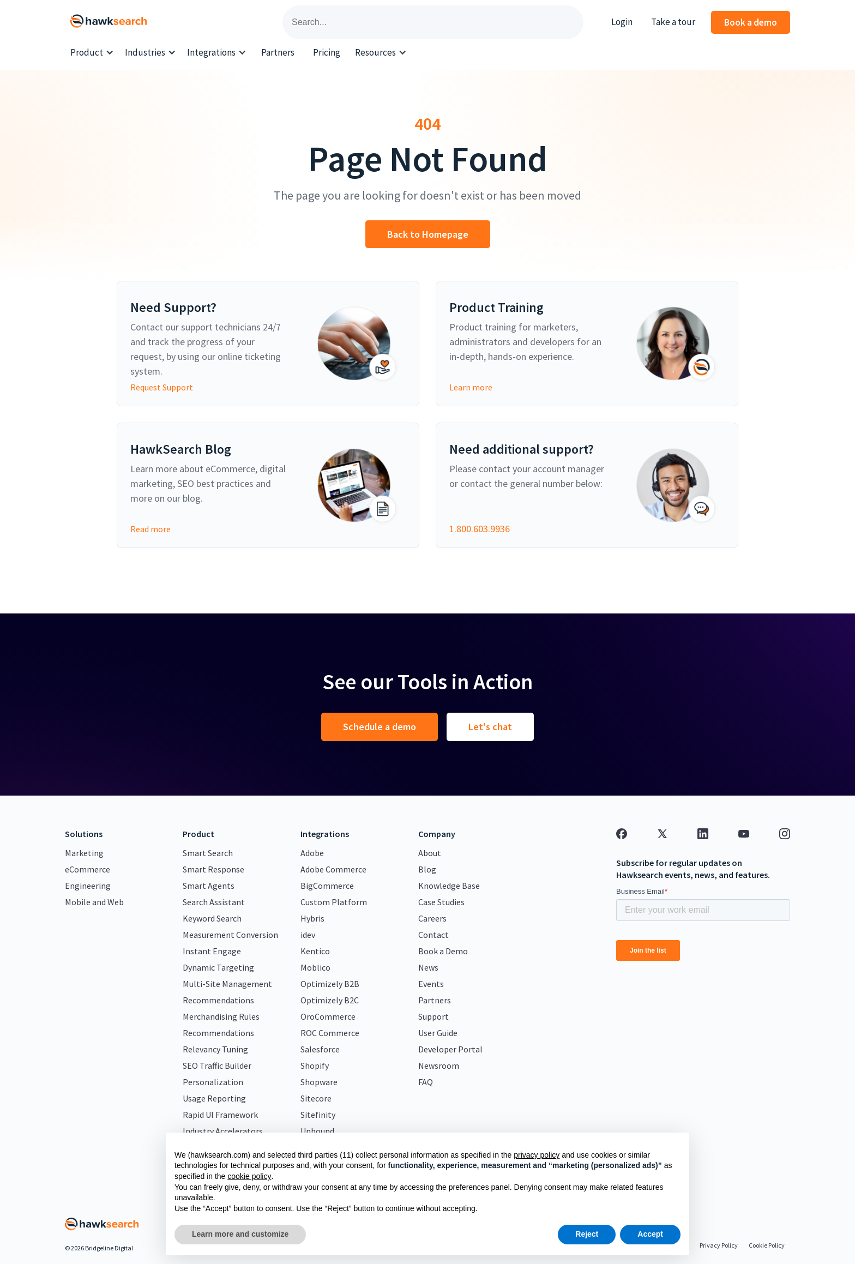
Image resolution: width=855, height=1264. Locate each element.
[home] (108, 22)
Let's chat (490, 726)
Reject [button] (586, 1234)
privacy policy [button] (536, 1155)
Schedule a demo (379, 726)
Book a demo (750, 22)
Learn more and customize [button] (240, 1234)
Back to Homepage (427, 234)
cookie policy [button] (249, 1176)
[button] (92, 52)
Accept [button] (650, 1234)
